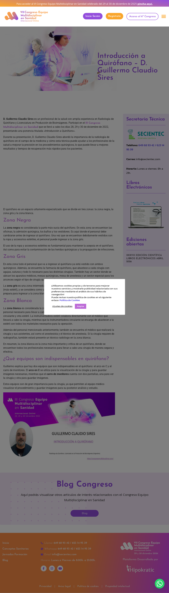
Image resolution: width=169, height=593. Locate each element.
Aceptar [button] (80, 306)
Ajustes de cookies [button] (62, 306)
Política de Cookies (70, 300)
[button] (163, 16)
